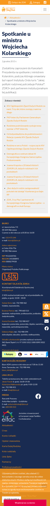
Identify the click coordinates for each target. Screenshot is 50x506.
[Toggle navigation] (45, 9)
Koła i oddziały (9, 451)
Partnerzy (6, 461)
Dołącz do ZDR (17, 2)
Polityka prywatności (11, 467)
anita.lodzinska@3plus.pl (18, 404)
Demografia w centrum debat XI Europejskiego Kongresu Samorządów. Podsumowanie (24, 156)
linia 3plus (7, 375)
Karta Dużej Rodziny (11, 446)
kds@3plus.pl (7, 290)
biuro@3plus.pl (14, 240)
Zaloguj (35, 2)
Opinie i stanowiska (11, 441)
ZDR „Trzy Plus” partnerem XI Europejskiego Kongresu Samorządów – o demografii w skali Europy (26, 202)
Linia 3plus (7, 456)
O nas (4, 430)
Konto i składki (9, 435)
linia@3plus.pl (13, 390)
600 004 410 (11, 407)
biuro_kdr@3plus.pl (10, 370)
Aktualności (14, 17)
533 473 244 (11, 237)
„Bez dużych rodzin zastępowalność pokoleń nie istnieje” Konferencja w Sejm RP (25, 191)
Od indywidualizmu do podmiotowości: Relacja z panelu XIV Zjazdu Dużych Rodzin (24, 137)
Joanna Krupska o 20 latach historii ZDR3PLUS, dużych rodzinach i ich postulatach (22, 168)
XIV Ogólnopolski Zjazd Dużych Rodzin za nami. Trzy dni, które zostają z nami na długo (26, 109)
